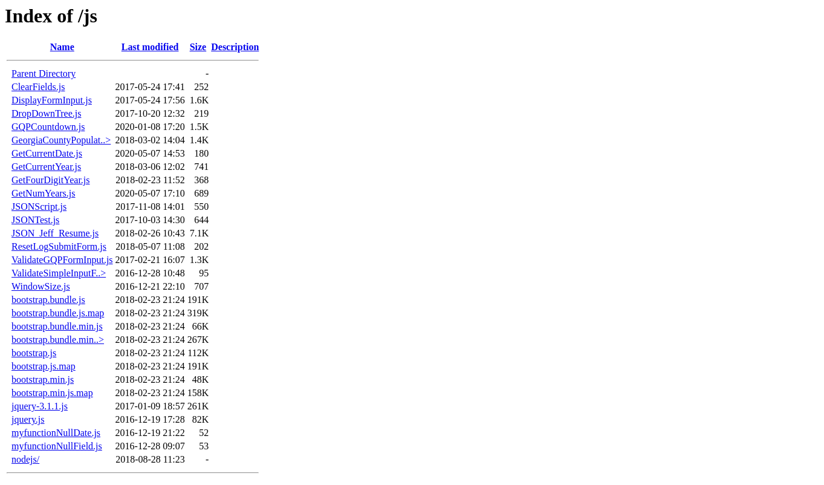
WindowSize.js (40, 286)
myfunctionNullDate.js (55, 433)
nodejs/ (25, 459)
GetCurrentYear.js (46, 166)
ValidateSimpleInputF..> (58, 273)
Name (62, 47)
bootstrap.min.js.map (52, 393)
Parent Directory (43, 73)
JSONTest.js (35, 220)
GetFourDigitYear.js (50, 180)
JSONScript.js (39, 206)
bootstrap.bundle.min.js (57, 326)
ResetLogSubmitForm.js (58, 246)
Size (198, 47)
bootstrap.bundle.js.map (57, 313)
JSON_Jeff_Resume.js (55, 233)
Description (235, 47)
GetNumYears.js (43, 193)
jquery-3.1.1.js (39, 406)
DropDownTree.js (46, 113)
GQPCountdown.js (48, 127)
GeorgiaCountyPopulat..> (61, 140)
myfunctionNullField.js (56, 446)
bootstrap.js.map (43, 366)
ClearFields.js (38, 87)
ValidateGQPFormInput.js (62, 260)
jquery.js (28, 419)
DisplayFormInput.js (51, 100)
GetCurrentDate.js (46, 153)
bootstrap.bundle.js (48, 300)
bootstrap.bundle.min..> (57, 339)
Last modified (150, 47)
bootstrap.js (33, 353)
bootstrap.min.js (42, 379)
